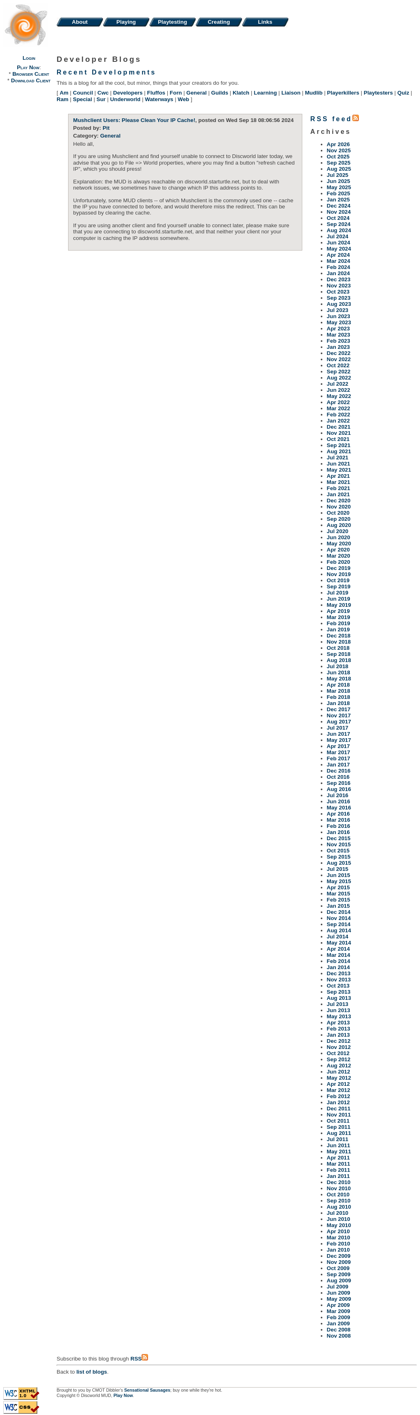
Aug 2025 (339, 169)
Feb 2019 (338, 623)
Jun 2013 (338, 1010)
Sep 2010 (339, 1201)
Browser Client (30, 74)
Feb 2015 (338, 900)
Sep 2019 (339, 586)
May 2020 (339, 543)
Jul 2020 (338, 531)
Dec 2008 (339, 1330)
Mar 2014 (338, 955)
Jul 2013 (338, 1004)
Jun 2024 (338, 243)
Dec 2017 (339, 709)
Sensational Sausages (147, 1390)
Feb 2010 (338, 1244)
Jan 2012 (338, 1102)
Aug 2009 (339, 1280)
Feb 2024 (338, 267)
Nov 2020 (339, 507)
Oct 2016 (338, 777)
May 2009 (339, 1299)
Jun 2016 (338, 801)
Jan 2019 (338, 629)
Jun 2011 (338, 1145)
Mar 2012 (338, 1090)
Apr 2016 (338, 814)
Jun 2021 (338, 464)
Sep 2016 (339, 783)
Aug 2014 (339, 930)
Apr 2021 (338, 476)
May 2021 (339, 470)
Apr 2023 (338, 328)
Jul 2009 (338, 1287)
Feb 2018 (338, 697)
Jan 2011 (338, 1176)
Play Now (28, 67)
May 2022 (339, 396)
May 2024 (339, 249)
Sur (100, 99)
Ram (62, 99)
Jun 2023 (338, 316)
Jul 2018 (338, 666)
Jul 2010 (338, 1213)
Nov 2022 (339, 359)
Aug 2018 (339, 660)
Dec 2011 (339, 1108)
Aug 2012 (339, 1065)
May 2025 (339, 187)
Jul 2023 (338, 310)
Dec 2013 (339, 973)
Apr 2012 (338, 1084)
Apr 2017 (338, 746)
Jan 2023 (338, 347)
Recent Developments (106, 72)
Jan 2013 (338, 1035)
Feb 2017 (338, 758)
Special (82, 99)
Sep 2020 (339, 519)
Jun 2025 (338, 181)
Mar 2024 (338, 261)
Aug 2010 (339, 1207)
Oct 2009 (338, 1268)
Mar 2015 (338, 894)
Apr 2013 (338, 1022)
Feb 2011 (338, 1170)
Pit (106, 128)
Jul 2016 (338, 795)
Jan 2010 (338, 1250)
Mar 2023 (338, 335)
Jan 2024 (338, 273)
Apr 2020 (338, 550)
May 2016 (339, 808)
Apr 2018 (338, 685)
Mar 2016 (338, 820)
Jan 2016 (338, 832)
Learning (265, 93)
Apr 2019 (338, 611)
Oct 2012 (338, 1053)
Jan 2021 (338, 494)
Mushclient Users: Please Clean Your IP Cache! (134, 120)
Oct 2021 (338, 439)
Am (63, 93)
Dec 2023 (339, 279)
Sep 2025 (339, 163)
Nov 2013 (339, 979)
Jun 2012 (338, 1072)
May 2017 (339, 740)
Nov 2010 (339, 1188)
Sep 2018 (339, 654)
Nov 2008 (339, 1336)
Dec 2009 (339, 1256)
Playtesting (172, 22)
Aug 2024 (339, 230)
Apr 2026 (338, 144)
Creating (219, 22)
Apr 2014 (338, 949)
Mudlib (314, 93)
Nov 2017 (339, 715)
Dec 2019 (339, 568)
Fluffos (156, 93)
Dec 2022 (339, 353)
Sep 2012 (339, 1059)
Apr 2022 (338, 402)
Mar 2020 (338, 556)
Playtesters (378, 93)
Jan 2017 (338, 765)
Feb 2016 (338, 826)
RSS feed (334, 118)
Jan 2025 (338, 200)
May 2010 (339, 1225)
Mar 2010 (338, 1237)
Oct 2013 (338, 986)
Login (29, 58)
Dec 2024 (339, 206)
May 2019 (339, 605)
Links (265, 22)
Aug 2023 (339, 304)
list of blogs (91, 1372)
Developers (128, 93)
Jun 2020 (338, 537)
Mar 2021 (338, 482)
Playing (126, 22)
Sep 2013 (339, 992)
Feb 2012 (338, 1096)
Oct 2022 (338, 365)
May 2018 (339, 679)
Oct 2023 (338, 292)
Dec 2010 (339, 1182)
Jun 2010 (338, 1219)
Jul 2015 (338, 869)
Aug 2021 (339, 451)
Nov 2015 (339, 844)
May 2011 (339, 1151)
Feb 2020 (338, 562)
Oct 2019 (338, 580)
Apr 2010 (338, 1231)
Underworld (125, 99)
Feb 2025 (338, 193)
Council (83, 93)
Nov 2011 (339, 1115)
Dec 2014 (339, 912)
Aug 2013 (339, 998)
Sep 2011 (339, 1127)
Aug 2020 (339, 525)
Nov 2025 (339, 150)
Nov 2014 (339, 918)
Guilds (219, 93)
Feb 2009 (338, 1317)
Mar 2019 (338, 617)
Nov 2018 (339, 642)
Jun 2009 (338, 1293)
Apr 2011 (338, 1158)
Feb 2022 (338, 414)
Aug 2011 (339, 1133)
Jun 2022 (338, 390)
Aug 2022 (339, 378)
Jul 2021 (338, 457)
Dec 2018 (339, 636)
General (196, 93)
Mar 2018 (338, 691)
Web (183, 99)
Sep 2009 (339, 1274)
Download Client (30, 80)
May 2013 (339, 1016)
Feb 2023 (338, 341)
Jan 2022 (338, 421)
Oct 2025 (338, 157)
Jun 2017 (338, 734)
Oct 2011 (338, 1121)
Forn (176, 93)
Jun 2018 (338, 672)
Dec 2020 (339, 500)
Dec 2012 (339, 1041)
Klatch (241, 93)
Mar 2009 (338, 1311)
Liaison (291, 93)
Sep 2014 (339, 924)
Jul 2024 (338, 236)
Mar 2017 (338, 752)
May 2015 (339, 881)
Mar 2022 (338, 408)
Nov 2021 (339, 433)
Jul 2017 (338, 728)
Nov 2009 (339, 1262)
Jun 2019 (338, 599)
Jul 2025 (338, 175)
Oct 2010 (338, 1194)
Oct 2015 (338, 851)
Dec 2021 (339, 427)
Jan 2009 (338, 1323)
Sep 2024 (339, 224)
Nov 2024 (339, 212)
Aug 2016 (339, 789)
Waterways (159, 99)
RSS (139, 1359)
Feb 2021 (338, 488)
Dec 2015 (339, 838)
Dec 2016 (339, 771)
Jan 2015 (338, 906)
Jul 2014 (338, 937)
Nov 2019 (339, 574)
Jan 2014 (338, 967)
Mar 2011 (338, 1164)
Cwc (103, 93)
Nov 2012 (339, 1047)
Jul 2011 (338, 1139)
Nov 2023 (339, 286)
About (80, 22)
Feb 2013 (338, 1029)
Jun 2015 (338, 875)
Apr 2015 (338, 887)
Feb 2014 (338, 961)
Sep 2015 (339, 857)
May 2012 (339, 1078)
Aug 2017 (339, 722)
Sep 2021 (339, 445)
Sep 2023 (339, 298)
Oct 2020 (338, 513)
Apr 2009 (338, 1305)
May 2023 (339, 322)
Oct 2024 (338, 218)
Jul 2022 (338, 384)
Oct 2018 (338, 648)
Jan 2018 (338, 703)
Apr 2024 (338, 255)
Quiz (403, 93)
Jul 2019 (338, 593)
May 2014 (339, 943)
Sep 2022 (339, 371)
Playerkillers (343, 93)
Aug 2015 (339, 863)
